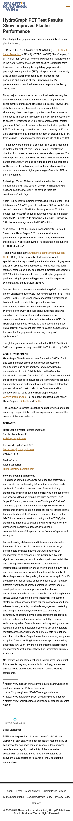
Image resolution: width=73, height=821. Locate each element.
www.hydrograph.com (15, 396)
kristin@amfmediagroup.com (18, 469)
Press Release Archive (28, 791)
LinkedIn (24, 401)
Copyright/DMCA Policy (39, 797)
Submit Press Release (54, 791)
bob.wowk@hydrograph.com (18, 449)
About (10, 791)
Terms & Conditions (13, 797)
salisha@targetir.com (14, 438)
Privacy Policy (62, 797)
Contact (36, 803)
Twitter (38, 401)
